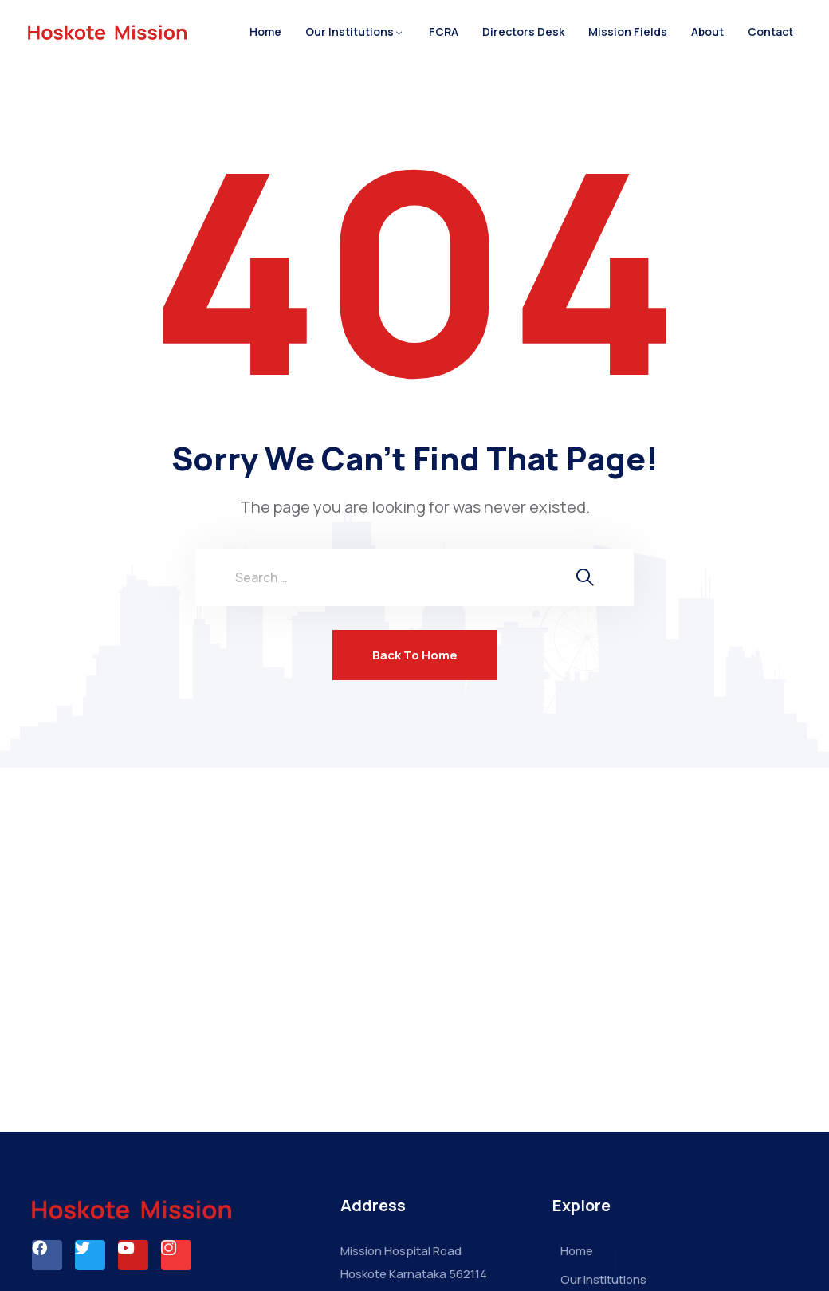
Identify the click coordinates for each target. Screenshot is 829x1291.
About (707, 31)
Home (265, 31)
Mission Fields (627, 31)
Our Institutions (349, 31)
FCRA (443, 31)
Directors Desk (523, 31)
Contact (770, 31)
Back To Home (415, 655)
